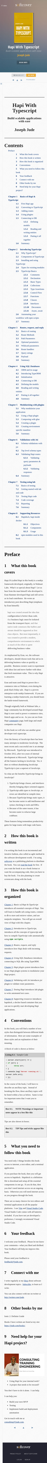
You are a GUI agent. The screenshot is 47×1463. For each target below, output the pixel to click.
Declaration (32, 278)
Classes (30, 300)
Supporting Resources (24, 513)
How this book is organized (29, 161)
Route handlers (25, 349)
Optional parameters (27, 342)
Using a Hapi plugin (27, 416)
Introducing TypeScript (24, 249)
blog (26, 1281)
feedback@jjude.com (13, 1262)
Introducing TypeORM (28, 373)
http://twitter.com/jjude (14, 1297)
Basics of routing (26, 331)
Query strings (24, 353)
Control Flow (33, 293)
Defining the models (27, 384)
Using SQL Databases (24, 366)
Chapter (8, 904)
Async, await (33, 311)
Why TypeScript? (26, 253)
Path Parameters (25, 338)
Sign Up (27, 1460)
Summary (23, 243)
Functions (31, 296)
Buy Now (31, 75)
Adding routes (24, 211)
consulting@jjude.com (14, 1422)
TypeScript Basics (26, 271)
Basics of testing (25, 485)
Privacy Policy (15, 1454)
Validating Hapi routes (28, 454)
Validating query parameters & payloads (32, 461)
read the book (26, 865)
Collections (32, 285)
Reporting (23, 503)
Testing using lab (21, 482)
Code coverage (25, 500)
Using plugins (24, 214)
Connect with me (25, 179)
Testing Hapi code (26, 496)
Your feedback (24, 176)
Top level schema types (28, 450)
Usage (30, 531)
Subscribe (27, 1284)
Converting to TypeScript (29, 207)
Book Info (23, 62)
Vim (20, 1208)
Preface (11, 151)
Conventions (23, 165)
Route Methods (25, 335)
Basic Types (32, 282)
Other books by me (26, 183)
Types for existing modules (30, 267)
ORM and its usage (27, 370)
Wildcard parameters (27, 346)
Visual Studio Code (34, 1208)
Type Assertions (34, 289)
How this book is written (28, 158)
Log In (19, 1460)
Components (32, 528)
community (14, 721)
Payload (22, 356)
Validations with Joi (23, 440)
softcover (8, 861)
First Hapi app (24, 204)
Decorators (32, 307)
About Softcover (30, 1454)
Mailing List (19, 75)
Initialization (24, 377)
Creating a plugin (26, 423)
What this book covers (27, 154)
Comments (32, 275)
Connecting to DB (26, 218)
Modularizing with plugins (26, 405)
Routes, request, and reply (26, 327)
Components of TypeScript (30, 257)
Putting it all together (27, 395)
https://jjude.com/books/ (14, 1325)
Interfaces (31, 303)
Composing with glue (28, 419)
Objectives (32, 524)
